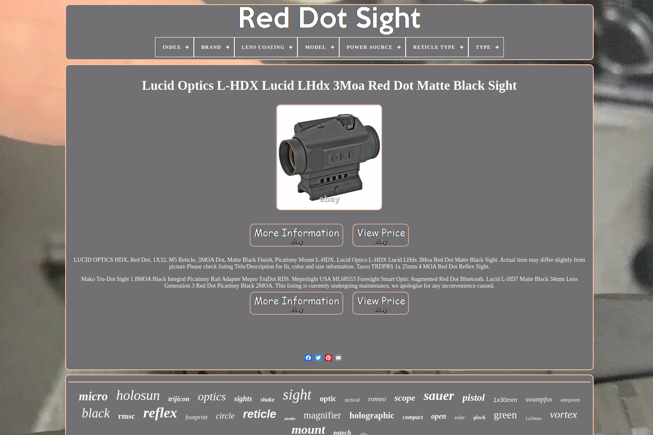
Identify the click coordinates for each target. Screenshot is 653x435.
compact (413, 417)
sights (243, 399)
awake (290, 418)
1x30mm (505, 399)
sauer (439, 395)
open (438, 416)
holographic (372, 415)
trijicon (179, 399)
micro (93, 396)
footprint (196, 417)
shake (267, 400)
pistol (473, 397)
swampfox (539, 399)
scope (404, 397)
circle (225, 415)
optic (328, 398)
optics (212, 396)
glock (479, 417)
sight (297, 395)
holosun (138, 395)
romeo (377, 399)
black (96, 413)
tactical (352, 400)
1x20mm (533, 418)
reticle (259, 414)
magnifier (322, 415)
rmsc (126, 416)
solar (460, 417)
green (505, 414)
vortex (563, 414)
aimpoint (570, 400)
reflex (160, 412)
